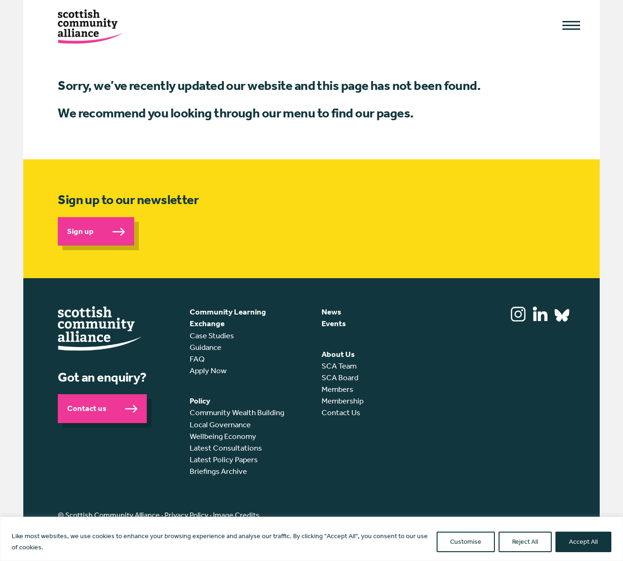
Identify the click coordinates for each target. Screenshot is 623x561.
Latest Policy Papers (224, 459)
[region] (311, 539)
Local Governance (220, 424)
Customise (465, 542)
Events (334, 323)
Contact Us (341, 412)
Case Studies (212, 335)
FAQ (197, 358)
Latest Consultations (226, 447)
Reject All (525, 542)
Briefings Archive (218, 471)
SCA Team (339, 365)
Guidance (205, 347)
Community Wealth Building (237, 412)
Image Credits (236, 515)
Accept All (583, 542)
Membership (342, 400)
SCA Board (340, 377)
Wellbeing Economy (223, 436)
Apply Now (208, 370)
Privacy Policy (186, 515)
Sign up (80, 231)
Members (337, 389)
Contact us (86, 408)
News (331, 311)
